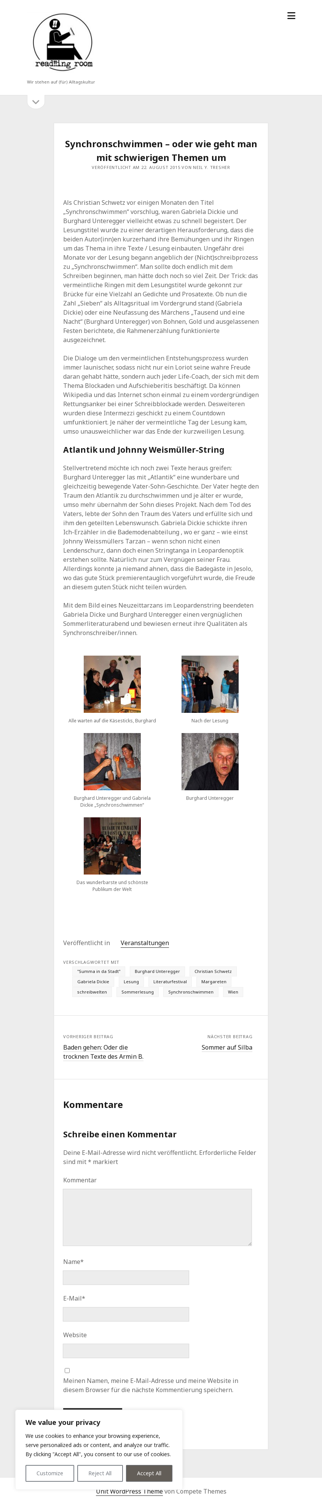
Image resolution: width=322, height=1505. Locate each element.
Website (75, 1335)
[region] (99, 1450)
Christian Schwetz (213, 971)
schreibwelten (92, 992)
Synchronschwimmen (191, 992)
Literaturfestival (170, 981)
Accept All (149, 1473)
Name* (73, 1261)
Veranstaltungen (145, 943)
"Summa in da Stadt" (98, 971)
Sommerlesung (137, 992)
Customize (50, 1473)
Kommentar (80, 1180)
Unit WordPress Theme (129, 1491)
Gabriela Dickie (93, 981)
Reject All (100, 1473)
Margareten (213, 981)
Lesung (131, 981)
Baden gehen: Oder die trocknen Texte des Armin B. (103, 1052)
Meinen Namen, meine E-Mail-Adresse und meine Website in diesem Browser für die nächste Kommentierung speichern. (150, 1385)
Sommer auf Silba (227, 1047)
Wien (233, 992)
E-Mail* (74, 1298)
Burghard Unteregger (157, 971)
